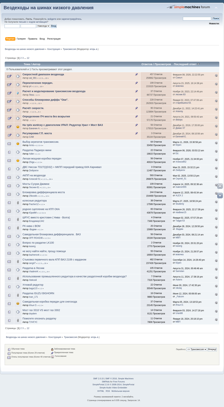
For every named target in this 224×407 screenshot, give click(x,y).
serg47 (32, 263)
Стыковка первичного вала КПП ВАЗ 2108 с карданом (54, 259)
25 (45, 263)
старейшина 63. (183, 103)
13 (47, 196)
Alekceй (33, 280)
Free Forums (119, 382)
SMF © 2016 (111, 378)
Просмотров (163, 64)
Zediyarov (33, 170)
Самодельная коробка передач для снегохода (49, 301)
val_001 (33, 78)
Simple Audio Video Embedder (113, 388)
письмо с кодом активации (33, 22)
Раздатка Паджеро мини (36, 150)
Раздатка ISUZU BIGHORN (38, 293)
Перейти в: (181, 349)
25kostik (33, 196)
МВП (178, 237)
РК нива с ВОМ (31, 226)
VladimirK (33, 271)
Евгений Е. (181, 136)
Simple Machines (126, 378)
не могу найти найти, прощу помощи (44, 251)
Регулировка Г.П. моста (37, 133)
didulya (179, 119)
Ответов (146, 64)
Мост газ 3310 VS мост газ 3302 (41, 310)
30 (50, 179)
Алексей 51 (34, 179)
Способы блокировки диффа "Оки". (45, 99)
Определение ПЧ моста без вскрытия (46, 116)
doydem (33, 313)
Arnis (31, 145)
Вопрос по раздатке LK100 (38, 242)
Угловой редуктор (32, 284)
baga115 (33, 288)
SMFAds (106, 382)
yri (30, 86)
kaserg (32, 246)
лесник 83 (181, 94)
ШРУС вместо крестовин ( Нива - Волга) (46, 217)
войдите (52, 19)
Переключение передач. (37, 82)
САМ (31, 137)
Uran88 (179, 313)
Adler (31, 154)
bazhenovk (34, 255)
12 (28, 58)
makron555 (181, 187)
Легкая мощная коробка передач (41, 158)
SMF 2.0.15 (98, 378)
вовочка (180, 86)
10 (41, 86)
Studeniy (180, 204)
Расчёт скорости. (33, 108)
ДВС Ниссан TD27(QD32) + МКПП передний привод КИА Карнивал (61, 167)
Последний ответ (186, 64)
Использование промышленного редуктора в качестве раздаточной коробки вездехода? (74, 276)
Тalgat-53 (180, 220)
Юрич (178, 145)
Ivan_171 (33, 297)
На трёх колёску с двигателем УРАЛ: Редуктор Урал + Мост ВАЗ (62, 125)
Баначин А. (34, 128)
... (25, 58)
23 (46, 78)
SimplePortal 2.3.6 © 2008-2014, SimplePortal (113, 384)
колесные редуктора (34, 200)
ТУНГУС (33, 322)
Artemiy (179, 111)
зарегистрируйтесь (71, 19)
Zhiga (31, 162)
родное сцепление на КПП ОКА (41, 209)
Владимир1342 (36, 221)
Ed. (177, 153)
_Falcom (180, 296)
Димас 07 (180, 128)
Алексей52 (181, 162)
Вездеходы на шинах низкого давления (49, 7)
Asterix (179, 279)
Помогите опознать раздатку (39, 318)
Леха (31, 95)
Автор (36, 64)
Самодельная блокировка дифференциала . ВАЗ (51, 234)
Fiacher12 (34, 204)
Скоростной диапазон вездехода (43, 74)
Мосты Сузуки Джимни (35, 183)
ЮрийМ (33, 212)
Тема (27, 64)
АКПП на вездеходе (34, 175)
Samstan (180, 271)
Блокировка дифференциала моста (43, 192)
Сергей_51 (181, 178)
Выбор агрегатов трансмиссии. (40, 141)
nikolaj (179, 288)
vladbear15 (181, 212)
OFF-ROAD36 (36, 238)
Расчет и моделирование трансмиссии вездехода (53, 91)
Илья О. (33, 305)
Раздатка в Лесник (33, 268)
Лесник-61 (34, 187)
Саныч (179, 77)
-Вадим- (33, 229)
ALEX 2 (179, 195)
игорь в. (94, 49)
